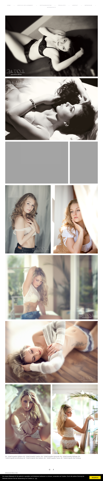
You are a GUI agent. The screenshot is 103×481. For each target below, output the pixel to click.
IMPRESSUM (88, 5)
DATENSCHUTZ (51, 7)
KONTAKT (75, 5)
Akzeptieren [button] (95, 477)
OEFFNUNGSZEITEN (46, 5)
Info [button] (36, 478)
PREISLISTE (62, 5)
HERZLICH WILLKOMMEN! (25, 5)
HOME (9, 5)
